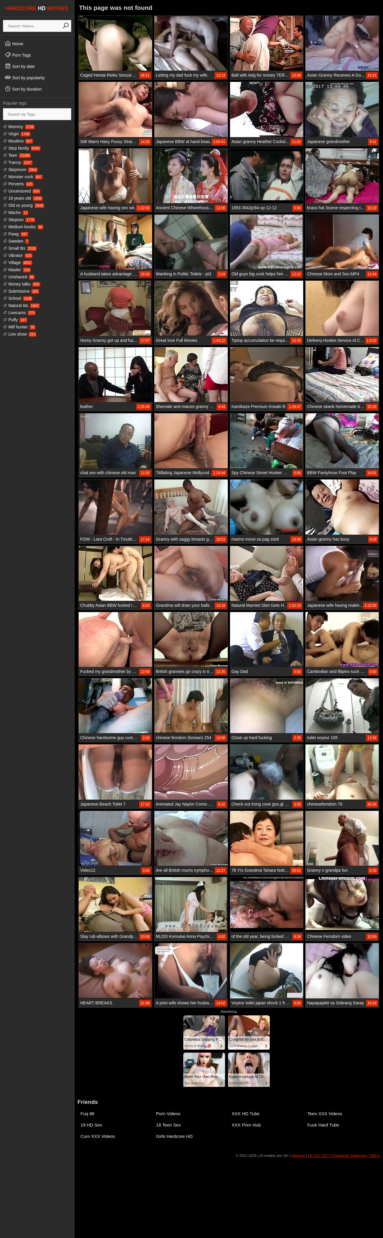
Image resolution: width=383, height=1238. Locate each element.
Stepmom (20, 169)
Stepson (19, 219)
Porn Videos (168, 1113)
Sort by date (19, 66)
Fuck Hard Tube (323, 1124)
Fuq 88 (87, 1113)
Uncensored (21, 191)
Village (17, 262)
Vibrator (17, 255)
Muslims (18, 141)
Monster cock (23, 176)
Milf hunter (19, 327)
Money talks (21, 284)
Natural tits (21, 305)
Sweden (16, 241)
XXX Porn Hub (246, 1124)
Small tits (20, 248)
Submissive (21, 291)
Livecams (19, 312)
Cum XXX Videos (97, 1136)
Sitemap (298, 1156)
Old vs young (23, 205)
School (17, 298)
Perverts (18, 183)
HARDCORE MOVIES (36, 8)
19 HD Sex (91, 1124)
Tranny (17, 162)
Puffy (15, 319)
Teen (17, 155)
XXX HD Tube (246, 1113)
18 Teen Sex (168, 1124)
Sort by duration (23, 89)
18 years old (23, 198)
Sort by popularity (24, 77)
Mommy (19, 126)
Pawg (15, 234)
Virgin (16, 133)
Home (13, 43)
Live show (19, 334)
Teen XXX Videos (324, 1113)
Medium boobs (23, 226)
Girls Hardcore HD (174, 1136)
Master (17, 269)
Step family (22, 148)
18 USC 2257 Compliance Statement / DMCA (344, 1156)
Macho (15, 212)
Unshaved (19, 276)
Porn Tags (17, 55)
